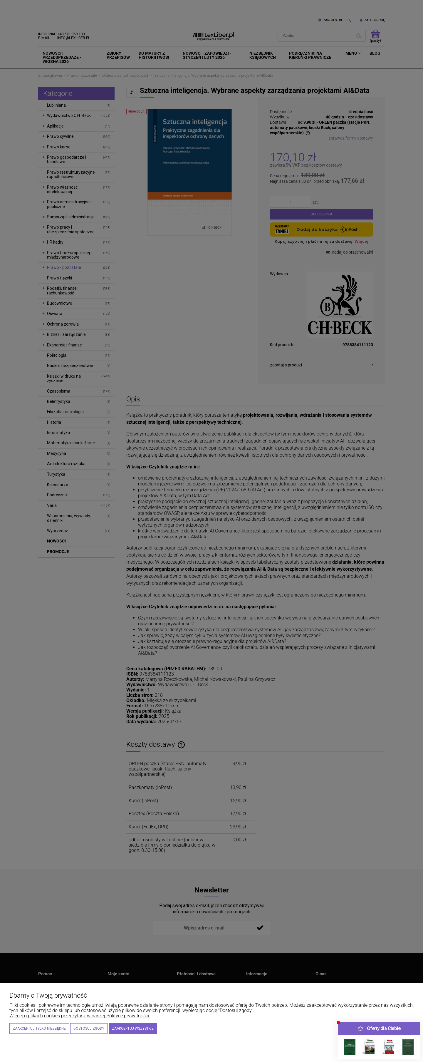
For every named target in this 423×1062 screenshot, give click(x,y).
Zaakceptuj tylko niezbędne (39, 1028)
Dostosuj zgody (88, 1028)
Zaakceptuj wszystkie (133, 1028)
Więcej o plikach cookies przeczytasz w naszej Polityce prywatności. (79, 1016)
